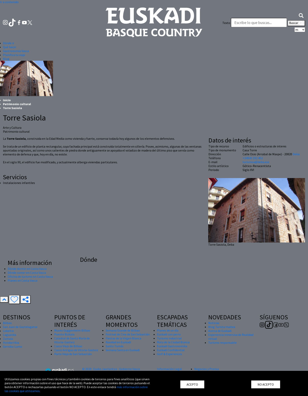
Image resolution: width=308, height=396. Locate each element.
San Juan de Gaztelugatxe (20, 327)
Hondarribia (11, 343)
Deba (296, 154)
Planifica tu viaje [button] (14, 55)
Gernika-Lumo (12, 346)
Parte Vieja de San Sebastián (73, 354)
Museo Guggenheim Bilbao (72, 330)
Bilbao (7, 323)
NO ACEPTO (266, 384)
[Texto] (259, 22)
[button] (301, 15)
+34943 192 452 (253, 158)
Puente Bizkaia (64, 334)
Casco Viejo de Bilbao (68, 346)
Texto (226, 23)
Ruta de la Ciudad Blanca (173, 342)
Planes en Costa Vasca (22, 280)
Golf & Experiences (169, 354)
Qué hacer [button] (9, 47)
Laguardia (9, 335)
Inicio (7, 100)
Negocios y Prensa (206, 369)
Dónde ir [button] (8, 43)
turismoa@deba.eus (256, 162)
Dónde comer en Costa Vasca (27, 273)
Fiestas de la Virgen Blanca (123, 338)
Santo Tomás (115, 346)
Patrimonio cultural (17, 104)
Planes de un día (167, 330)
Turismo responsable (222, 343)
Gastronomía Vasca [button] (16, 51)
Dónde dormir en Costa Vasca (27, 269)
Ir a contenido (9, 2)
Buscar (296, 23)
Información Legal (169, 369)
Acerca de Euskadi (220, 331)
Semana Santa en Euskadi (123, 350)
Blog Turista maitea (221, 327)
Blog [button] (6, 59)
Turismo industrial (169, 338)
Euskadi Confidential (171, 350)
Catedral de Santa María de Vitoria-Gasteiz (72, 340)
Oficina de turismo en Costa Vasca (30, 276)
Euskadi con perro (169, 334)
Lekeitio (8, 331)
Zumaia (8, 339)
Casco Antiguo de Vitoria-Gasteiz (76, 350)
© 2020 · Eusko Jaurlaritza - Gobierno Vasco (111, 369)
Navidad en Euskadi (118, 342)
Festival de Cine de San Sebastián (128, 334)
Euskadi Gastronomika (172, 346)
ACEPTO (192, 384)
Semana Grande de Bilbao (123, 330)
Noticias (213, 323)
